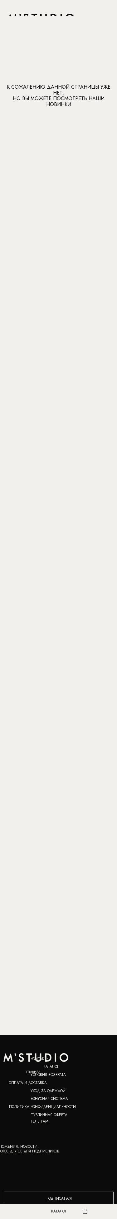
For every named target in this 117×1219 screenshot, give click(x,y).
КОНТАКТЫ (40, 1058)
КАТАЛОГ (51, 1066)
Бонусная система (49, 1098)
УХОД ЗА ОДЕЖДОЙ (48, 1090)
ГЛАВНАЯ (33, 1071)
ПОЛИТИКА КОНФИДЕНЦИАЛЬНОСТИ (42, 1106)
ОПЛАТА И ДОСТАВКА (28, 1082)
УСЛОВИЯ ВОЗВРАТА (48, 1074)
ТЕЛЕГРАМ (39, 1121)
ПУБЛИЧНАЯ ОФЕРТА (49, 1114)
